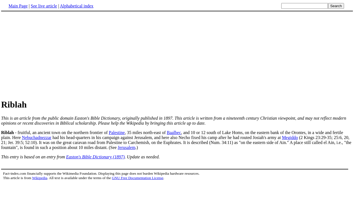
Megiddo (290, 137)
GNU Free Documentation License (137, 178)
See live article (44, 6)
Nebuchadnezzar (36, 137)
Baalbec (174, 132)
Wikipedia (39, 178)
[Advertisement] (177, 55)
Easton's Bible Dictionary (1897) (95, 157)
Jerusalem (127, 147)
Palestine (117, 132)
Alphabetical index (76, 6)
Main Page (18, 6)
